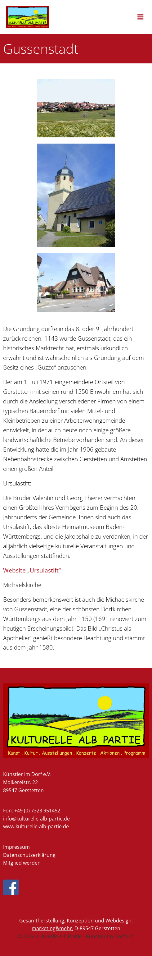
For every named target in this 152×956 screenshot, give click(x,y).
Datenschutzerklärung (29, 855)
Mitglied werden (22, 862)
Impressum (16, 846)
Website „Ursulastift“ (32, 570)
